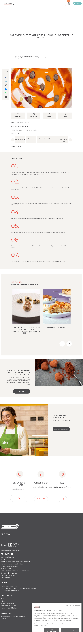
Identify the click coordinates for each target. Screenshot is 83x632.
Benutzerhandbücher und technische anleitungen (19, 588)
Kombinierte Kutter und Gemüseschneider (16, 562)
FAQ (62, 499)
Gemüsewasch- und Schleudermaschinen (16, 571)
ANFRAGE (77, 3)
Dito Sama (18, 56)
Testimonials (5, 599)
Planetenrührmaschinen (9, 566)
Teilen (21, 391)
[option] (41, 139)
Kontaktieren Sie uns (8, 606)
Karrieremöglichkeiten (9, 608)
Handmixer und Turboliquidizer (12, 564)
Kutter (3, 559)
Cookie (3, 618)
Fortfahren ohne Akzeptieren (73, 612)
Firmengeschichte (7, 603)
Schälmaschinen (6, 568)
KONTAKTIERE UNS (61, 429)
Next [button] (70, 139)
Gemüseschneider (7, 557)
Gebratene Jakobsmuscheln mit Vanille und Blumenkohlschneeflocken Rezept (26, 330)
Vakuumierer (5, 578)
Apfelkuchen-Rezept (56, 327)
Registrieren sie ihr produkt (10, 590)
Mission (3, 601)
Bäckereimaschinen (8, 575)
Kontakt (41, 499)
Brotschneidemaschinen (9, 573)
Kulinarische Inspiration (9, 586)
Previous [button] (12, 139)
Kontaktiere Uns (20, 498)
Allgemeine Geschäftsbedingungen (13, 616)
